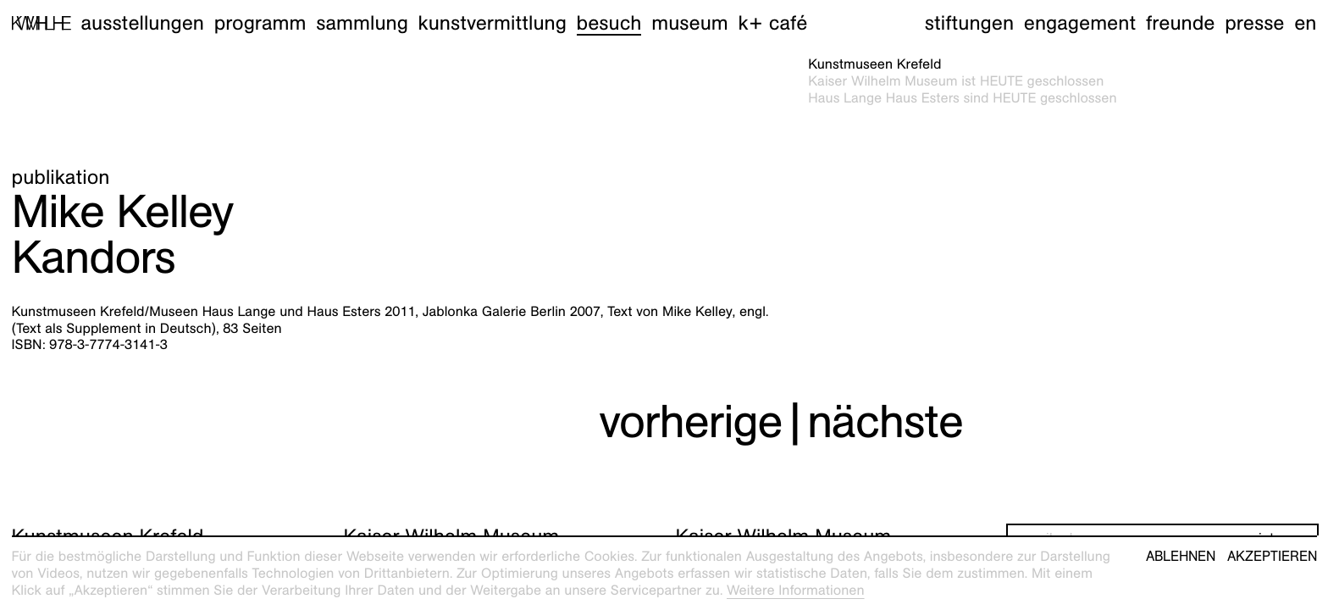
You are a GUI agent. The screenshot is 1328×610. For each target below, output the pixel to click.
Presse (1254, 23)
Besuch (609, 23)
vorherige (690, 421)
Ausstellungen (142, 23)
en (1305, 23)
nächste (885, 421)
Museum (689, 23)
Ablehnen (1180, 556)
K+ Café (772, 23)
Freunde (1180, 23)
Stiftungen (969, 23)
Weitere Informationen (796, 590)
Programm (260, 23)
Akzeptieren (1272, 556)
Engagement (1080, 23)
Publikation (61, 177)
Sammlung (362, 23)
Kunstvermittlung (492, 23)
